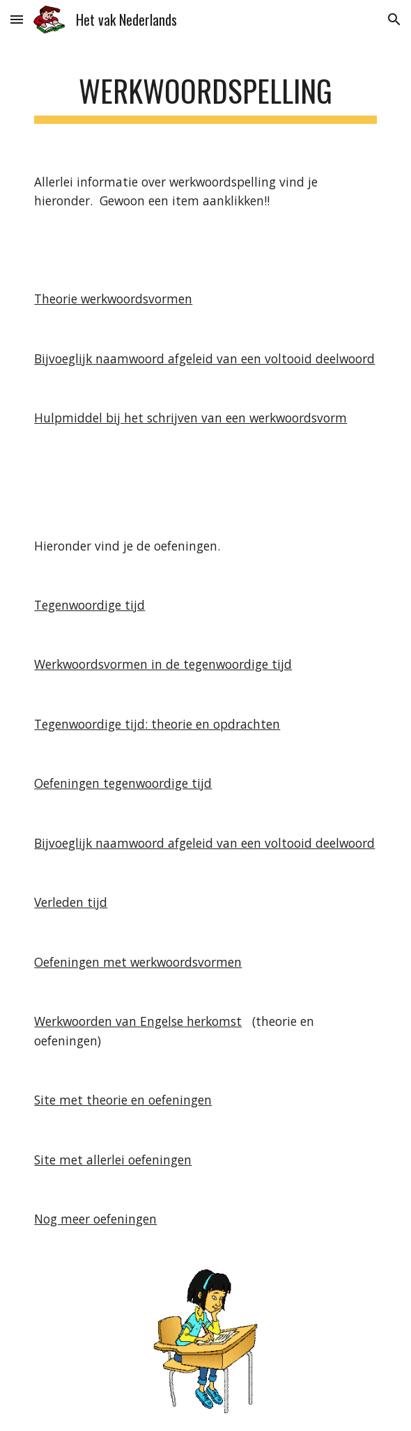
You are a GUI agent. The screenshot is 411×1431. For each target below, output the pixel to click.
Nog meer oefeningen (95, 1218)
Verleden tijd (70, 902)
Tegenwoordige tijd (89, 604)
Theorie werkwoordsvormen (113, 298)
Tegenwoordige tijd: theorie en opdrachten (157, 724)
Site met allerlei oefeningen (113, 1159)
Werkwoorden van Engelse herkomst (138, 1021)
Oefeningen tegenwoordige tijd (123, 783)
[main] (205, 93)
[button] (16, 19)
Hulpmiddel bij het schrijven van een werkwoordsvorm (190, 417)
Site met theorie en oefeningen (123, 1099)
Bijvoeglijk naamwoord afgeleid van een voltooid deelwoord (204, 358)
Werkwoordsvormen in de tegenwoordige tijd (163, 664)
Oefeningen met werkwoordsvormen (138, 962)
